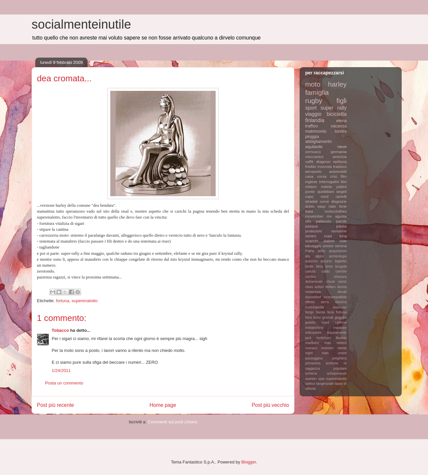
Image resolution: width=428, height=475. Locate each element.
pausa (341, 226)
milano (310, 186)
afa (307, 256)
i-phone (341, 322)
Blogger (248, 462)
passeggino (314, 358)
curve (324, 201)
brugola (341, 266)
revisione (339, 231)
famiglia (317, 92)
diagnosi (323, 161)
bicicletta (337, 114)
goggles (341, 317)
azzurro (326, 261)
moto (312, 84)
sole (343, 241)
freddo (310, 166)
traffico (311, 125)
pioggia (312, 136)
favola (320, 312)
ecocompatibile (335, 297)
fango (309, 312)
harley (337, 84)
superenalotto (85, 300)
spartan (311, 379)
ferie (343, 206)
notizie (326, 186)
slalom (328, 241)
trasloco (340, 166)
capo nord (316, 196)
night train (317, 353)
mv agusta (337, 216)
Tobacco (60, 330)
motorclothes (336, 211)
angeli (341, 191)
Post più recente (55, 405)
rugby (313, 100)
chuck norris (336, 281)
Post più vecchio (270, 405)
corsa (322, 176)
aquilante (314, 146)
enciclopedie (314, 307)
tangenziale (325, 383)
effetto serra (317, 302)
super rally (334, 108)
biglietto (341, 261)
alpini (319, 256)
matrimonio (315, 131)
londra (341, 131)
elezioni (341, 302)
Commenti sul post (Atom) (172, 421)
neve (342, 146)
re (345, 363)
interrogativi (329, 181)
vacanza (339, 125)
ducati (342, 292)
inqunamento (337, 332)
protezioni (313, 231)
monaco (311, 348)
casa (309, 176)
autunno (311, 261)
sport (311, 108)
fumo (317, 317)
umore (328, 246)
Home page (162, 405)
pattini (341, 186)
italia (309, 211)
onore (342, 353)
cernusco (313, 151)
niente (342, 348)
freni (308, 317)
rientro (310, 236)
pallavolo (323, 221)
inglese (311, 181)
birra (319, 266)
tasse (339, 383)
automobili (338, 171)
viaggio (313, 114)
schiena (311, 373)
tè (345, 383)
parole (341, 221)
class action (314, 287)
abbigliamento (318, 141)
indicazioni (313, 332)
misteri (341, 343)
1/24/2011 (61, 370)
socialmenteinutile (81, 24)
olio (308, 221)
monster (327, 348)
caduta (310, 271)
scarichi (311, 241)
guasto (310, 322)
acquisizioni (338, 251)
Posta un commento (64, 383)
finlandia (314, 120)
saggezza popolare (326, 368)
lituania (341, 338)
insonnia (324, 166)
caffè (309, 161)
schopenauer (337, 373)
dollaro (330, 287)
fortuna (62, 300)
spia (321, 379)
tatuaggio (313, 246)
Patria (309, 251)
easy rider (326, 206)
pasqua (311, 226)
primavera (312, 363)
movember (314, 216)
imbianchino (314, 328)
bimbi (309, 266)
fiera (330, 312)
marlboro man (318, 343)
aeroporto (313, 171)
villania (310, 388)
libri (344, 181)
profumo (332, 363)
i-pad (325, 322)
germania (339, 151)
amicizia (340, 156)
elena (341, 120)
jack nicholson (318, 338)
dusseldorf (313, 297)
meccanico (314, 156)
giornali (328, 317)
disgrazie (339, 201)
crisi (333, 176)
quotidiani (325, 191)
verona (341, 246)
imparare (340, 328)
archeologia (338, 256)
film (344, 176)
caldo (325, 271)
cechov (310, 276)
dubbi (310, 206)
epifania (340, 161)
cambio (341, 271)
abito (321, 251)
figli (341, 100)
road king (335, 236)
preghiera (339, 358)
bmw (329, 266)
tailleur (310, 383)
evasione (340, 307)
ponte (310, 191)
